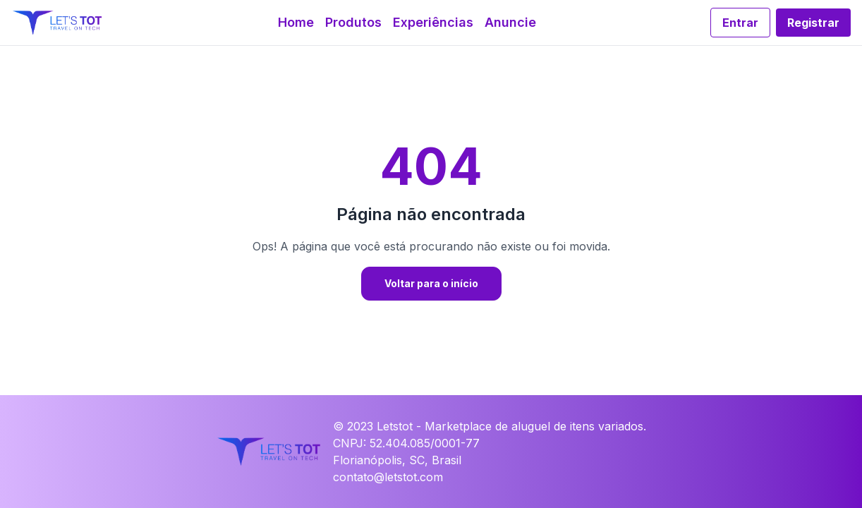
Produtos (353, 22)
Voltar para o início (431, 283)
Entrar (740, 23)
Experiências (433, 22)
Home (296, 22)
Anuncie (510, 22)
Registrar (813, 23)
